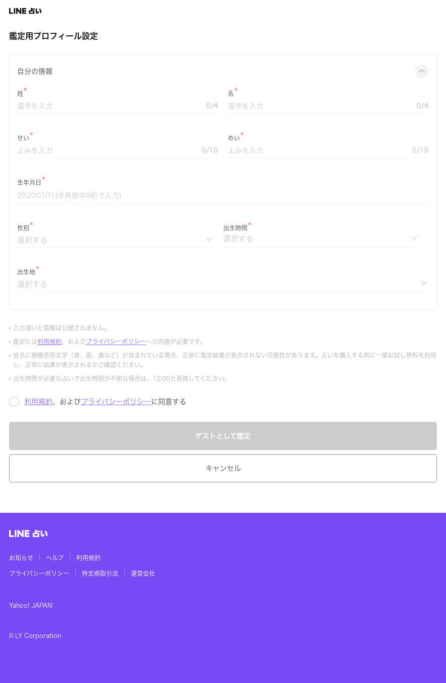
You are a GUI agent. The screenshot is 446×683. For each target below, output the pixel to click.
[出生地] (223, 284)
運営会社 (143, 573)
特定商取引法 (100, 573)
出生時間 (235, 228)
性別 (23, 228)
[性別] (115, 240)
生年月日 (29, 182)
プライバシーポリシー (116, 341)
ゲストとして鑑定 (223, 436)
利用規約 (49, 341)
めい (234, 138)
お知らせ (21, 558)
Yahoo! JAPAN (30, 605)
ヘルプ (55, 558)
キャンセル (223, 468)
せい (23, 138)
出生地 (26, 272)
